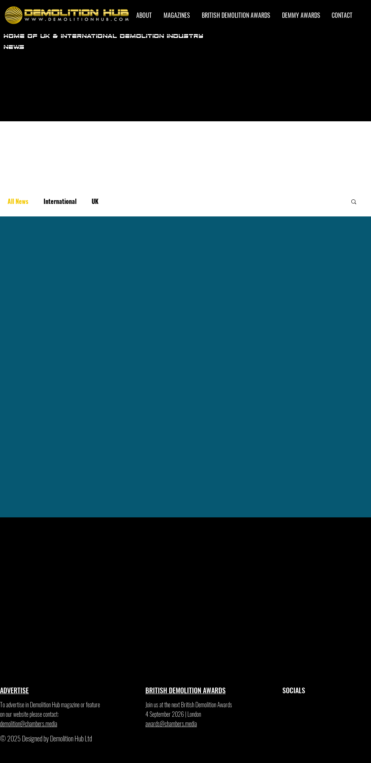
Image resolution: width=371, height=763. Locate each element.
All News (18, 201)
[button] (353, 202)
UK (95, 201)
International (60, 201)
